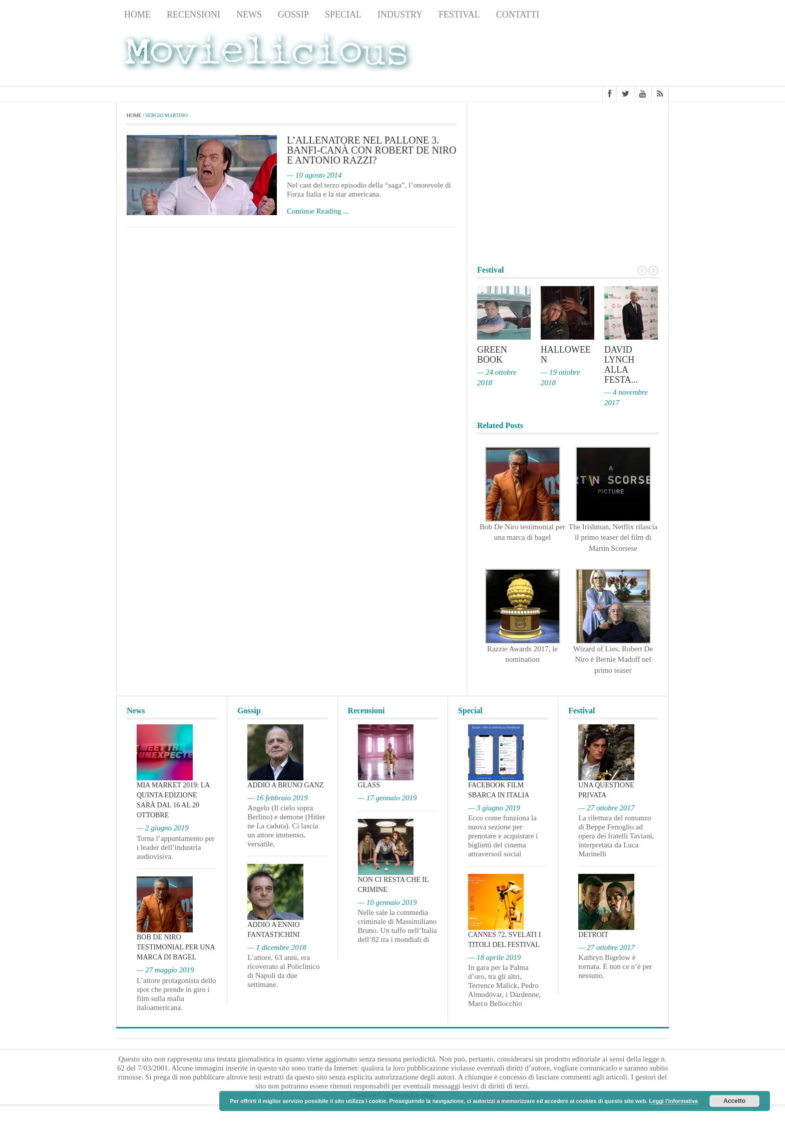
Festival (459, 15)
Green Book (492, 355)
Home (137, 15)
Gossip (293, 15)
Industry (400, 15)
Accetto (734, 1100)
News (249, 15)
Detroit (593, 934)
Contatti (518, 15)
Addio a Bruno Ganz (285, 785)
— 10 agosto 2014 (314, 175)
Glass (369, 785)
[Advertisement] (589, 56)
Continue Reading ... (318, 211)
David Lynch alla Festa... (621, 365)
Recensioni (193, 15)
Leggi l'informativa (673, 1101)
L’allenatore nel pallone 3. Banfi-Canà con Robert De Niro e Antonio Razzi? (371, 150)
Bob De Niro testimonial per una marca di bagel (176, 947)
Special (343, 15)
